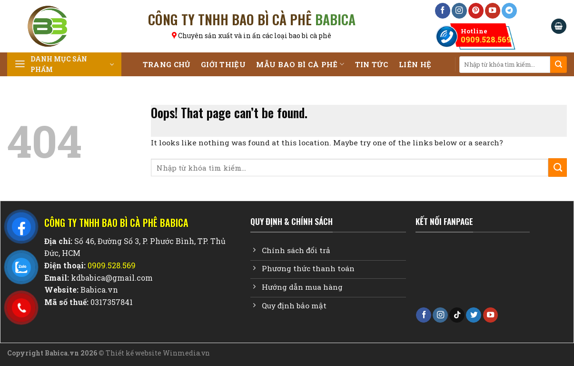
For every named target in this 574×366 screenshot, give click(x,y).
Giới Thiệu (223, 64)
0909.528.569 (486, 35)
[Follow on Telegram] (509, 11)
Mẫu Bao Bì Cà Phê (300, 64)
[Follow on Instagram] (459, 11)
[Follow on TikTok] (457, 315)
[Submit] (558, 64)
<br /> (473, 273)
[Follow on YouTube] (492, 11)
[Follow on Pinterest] (476, 11)
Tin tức (371, 64)
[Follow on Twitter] (473, 315)
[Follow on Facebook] (442, 11)
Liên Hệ (415, 64)
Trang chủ (166, 64)
